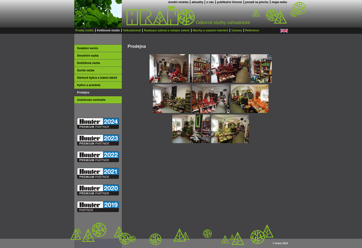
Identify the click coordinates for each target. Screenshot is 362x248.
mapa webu (279, 2)
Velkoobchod (132, 30)
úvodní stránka (178, 2)
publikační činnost (229, 2)
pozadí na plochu (256, 2)
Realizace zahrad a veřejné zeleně (166, 30)
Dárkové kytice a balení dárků (97, 77)
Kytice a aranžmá (88, 85)
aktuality (197, 2)
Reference (252, 30)
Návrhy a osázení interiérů (210, 30)
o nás (210, 2)
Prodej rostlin (84, 30)
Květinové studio (108, 30)
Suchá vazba (85, 70)
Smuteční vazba (88, 55)
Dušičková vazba (88, 63)
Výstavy (236, 30)
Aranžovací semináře (91, 100)
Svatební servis (87, 48)
